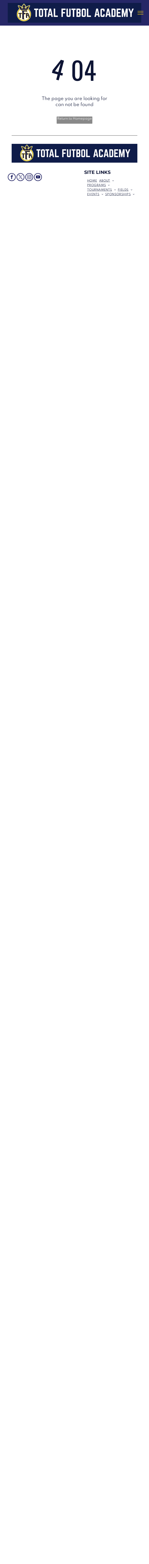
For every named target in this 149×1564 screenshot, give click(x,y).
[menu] (140, 13)
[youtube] (38, 177)
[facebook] (12, 177)
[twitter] (20, 177)
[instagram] (29, 177)
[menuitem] (93, 181)
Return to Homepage (74, 118)
